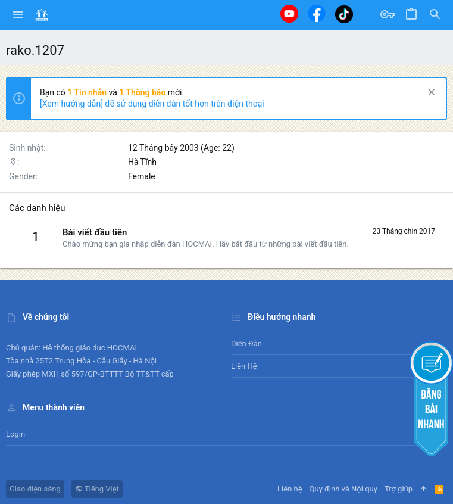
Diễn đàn (246, 343)
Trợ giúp (399, 488)
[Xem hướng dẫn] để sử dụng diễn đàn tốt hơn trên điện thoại (152, 103)
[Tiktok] (344, 14)
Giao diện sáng (35, 488)
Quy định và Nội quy (343, 488)
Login (15, 434)
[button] (18, 15)
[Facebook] (316, 13)
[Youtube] (289, 13)
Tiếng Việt (97, 488)
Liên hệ (244, 366)
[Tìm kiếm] (435, 14)
